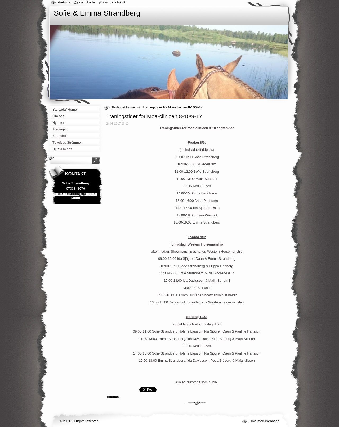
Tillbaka (112, 397)
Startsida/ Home (123, 107)
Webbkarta (87, 2)
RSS (105, 2)
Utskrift (120, 2)
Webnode (272, 421)
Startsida (63, 2)
